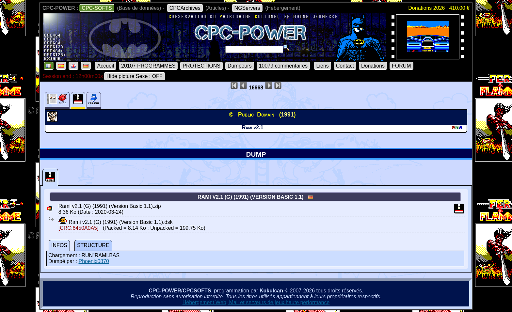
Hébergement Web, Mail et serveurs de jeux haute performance (256, 302)
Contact (345, 66)
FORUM (401, 66)
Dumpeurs (240, 66)
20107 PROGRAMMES (148, 66)
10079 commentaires (283, 66)
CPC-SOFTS (97, 8)
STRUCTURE (93, 245)
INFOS (59, 245)
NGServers (247, 8)
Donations (373, 66)
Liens (322, 66)
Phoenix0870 (93, 261)
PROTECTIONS (201, 66)
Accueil (105, 66)
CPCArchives (184, 8)
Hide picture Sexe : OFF (134, 76)
